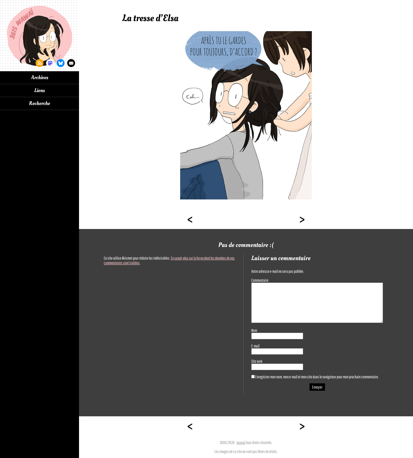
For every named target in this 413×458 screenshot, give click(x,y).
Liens (39, 90)
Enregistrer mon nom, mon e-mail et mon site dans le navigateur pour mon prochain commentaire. (317, 376)
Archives (39, 77)
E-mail (255, 346)
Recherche (39, 103)
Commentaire (259, 280)
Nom (254, 330)
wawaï (241, 442)
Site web (256, 361)
